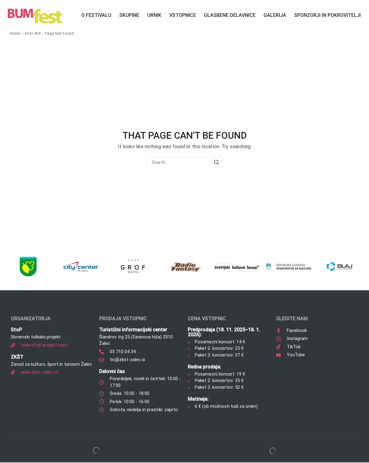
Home (15, 33)
